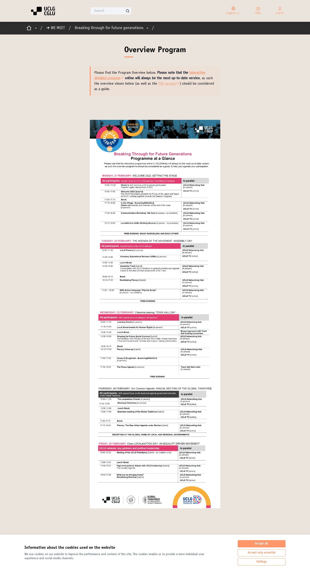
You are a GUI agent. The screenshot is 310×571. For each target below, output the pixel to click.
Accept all (261, 543)
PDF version (168, 84)
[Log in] (280, 11)
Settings (261, 562)
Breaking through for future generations (109, 28)
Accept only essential (262, 552)
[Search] (111, 11)
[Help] (258, 11)
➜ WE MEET (55, 28)
